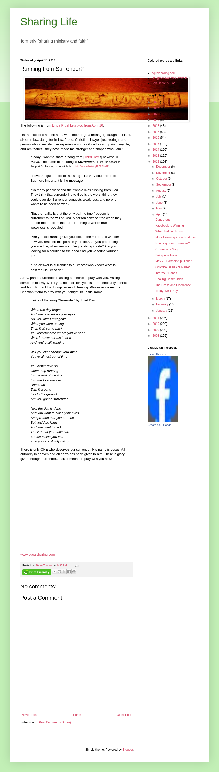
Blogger (127, 749)
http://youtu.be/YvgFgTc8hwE (91, 166)
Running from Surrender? (172, 243)
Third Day (91, 157)
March (161, 298)
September (164, 184)
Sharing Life (48, 22)
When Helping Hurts (169, 231)
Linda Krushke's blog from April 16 (77, 125)
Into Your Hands (166, 273)
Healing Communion (169, 279)
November (163, 173)
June (159, 202)
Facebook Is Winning (169, 225)
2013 (156, 155)
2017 (156, 132)
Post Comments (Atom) (55, 722)
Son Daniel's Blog (163, 83)
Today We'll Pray (166, 291)
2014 (156, 149)
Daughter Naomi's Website (170, 78)
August (161, 190)
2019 (156, 120)
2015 (156, 144)
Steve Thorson (157, 354)
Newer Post (29, 715)
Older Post (124, 715)
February (162, 304)
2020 (156, 114)
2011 (156, 318)
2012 (156, 161)
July (159, 196)
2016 (156, 137)
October (162, 178)
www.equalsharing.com (37, 554)
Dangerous (162, 219)
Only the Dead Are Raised (173, 267)
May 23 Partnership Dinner (173, 261)
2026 (156, 102)
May (159, 208)
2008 (156, 336)
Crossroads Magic (167, 249)
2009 (156, 330)
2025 (156, 108)
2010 (156, 324)
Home (77, 715)
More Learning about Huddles (175, 237)
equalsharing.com (164, 73)
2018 (156, 126)
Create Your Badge (159, 424)
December (163, 167)
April (159, 214)
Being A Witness (166, 255)
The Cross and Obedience (173, 285)
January (162, 310)
